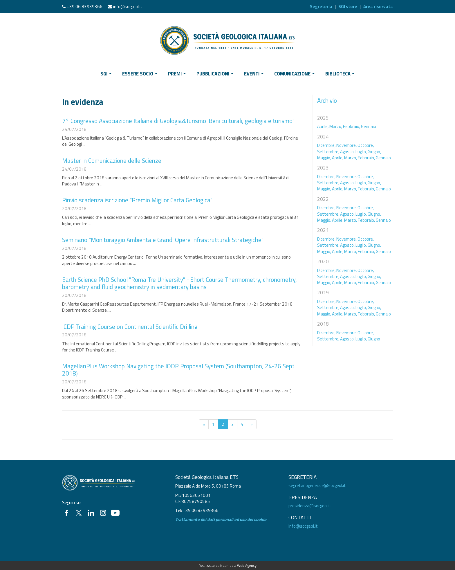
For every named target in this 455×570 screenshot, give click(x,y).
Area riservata (378, 6)
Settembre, (328, 151)
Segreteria (321, 6)
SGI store (347, 6)
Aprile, (322, 126)
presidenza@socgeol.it (309, 505)
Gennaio (368, 126)
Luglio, (361, 151)
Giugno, (374, 151)
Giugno (374, 338)
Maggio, (324, 157)
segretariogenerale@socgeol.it (317, 485)
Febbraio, (351, 126)
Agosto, (347, 151)
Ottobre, (366, 145)
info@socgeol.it (127, 6)
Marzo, (335, 126)
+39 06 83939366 (84, 6)
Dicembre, (326, 145)
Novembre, (346, 145)
